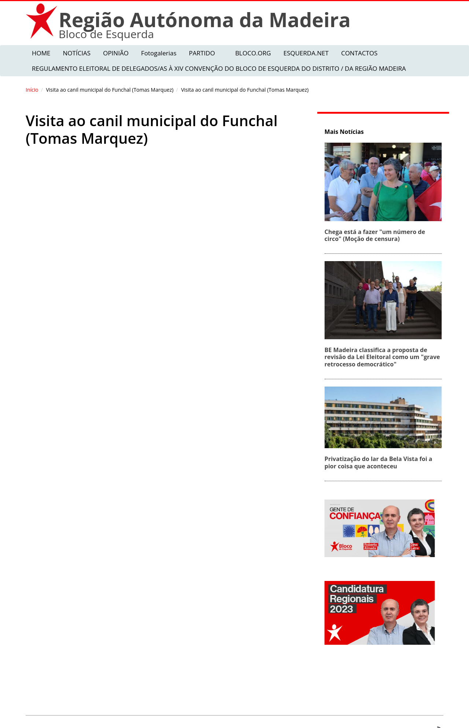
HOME (41, 53)
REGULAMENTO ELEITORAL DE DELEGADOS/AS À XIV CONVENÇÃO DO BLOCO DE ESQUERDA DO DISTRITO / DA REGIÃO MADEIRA (219, 68)
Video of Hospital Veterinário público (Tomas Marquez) (163, 255)
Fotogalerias (159, 53)
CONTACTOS (359, 53)
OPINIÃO (116, 53)
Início (32, 89)
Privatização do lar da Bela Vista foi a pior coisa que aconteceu (379, 462)
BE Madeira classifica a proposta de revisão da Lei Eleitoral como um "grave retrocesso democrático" (383, 357)
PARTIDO (202, 53)
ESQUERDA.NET (305, 53)
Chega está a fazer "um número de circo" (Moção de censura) (376, 235)
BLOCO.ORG (253, 53)
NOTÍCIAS (77, 53)
